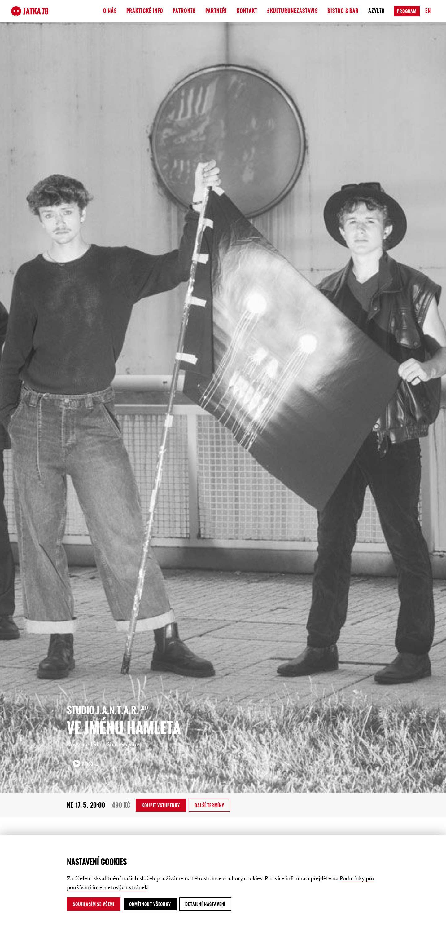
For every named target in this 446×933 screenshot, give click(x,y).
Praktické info (144, 11)
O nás (110, 11)
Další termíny (209, 805)
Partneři (216, 11)
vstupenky (161, 805)
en (428, 11)
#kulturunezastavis (292, 11)
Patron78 (184, 11)
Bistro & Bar (343, 11)
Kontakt (247, 11)
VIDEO (87, 764)
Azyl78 (376, 11)
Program (407, 11)
